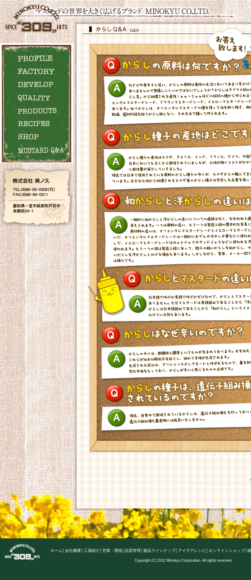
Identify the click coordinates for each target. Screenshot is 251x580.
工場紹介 (92, 550)
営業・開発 (112, 550)
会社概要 (73, 550)
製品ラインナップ (159, 550)
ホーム (56, 550)
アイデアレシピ (192, 550)
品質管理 (133, 550)
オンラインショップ (227, 550)
